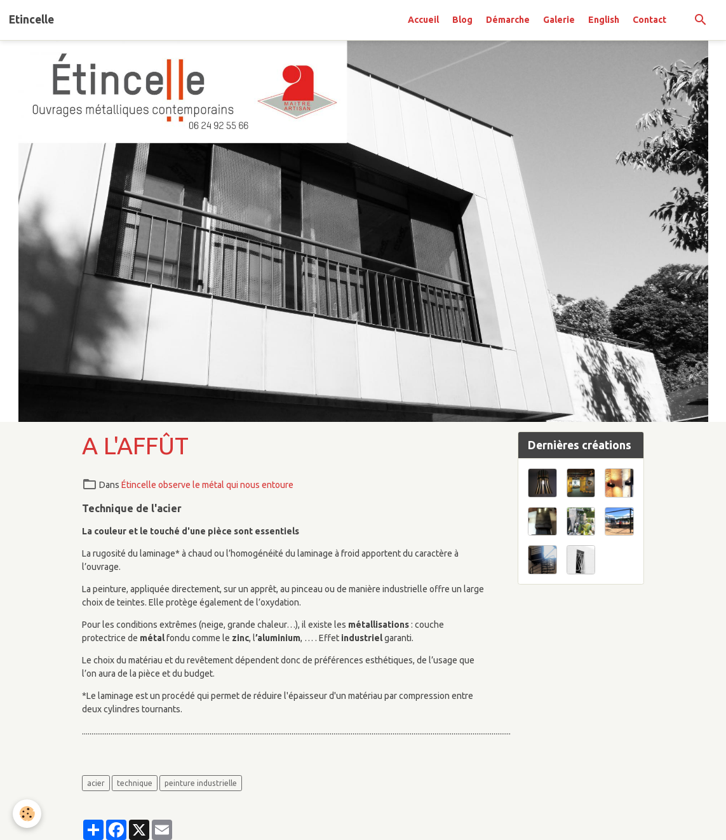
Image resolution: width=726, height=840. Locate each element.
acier (96, 783)
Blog (462, 20)
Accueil (423, 20)
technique (134, 783)
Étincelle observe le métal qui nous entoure (207, 485)
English (603, 20)
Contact (649, 20)
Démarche (508, 20)
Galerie (559, 20)
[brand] (31, 19)
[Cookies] (27, 813)
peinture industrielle (201, 783)
